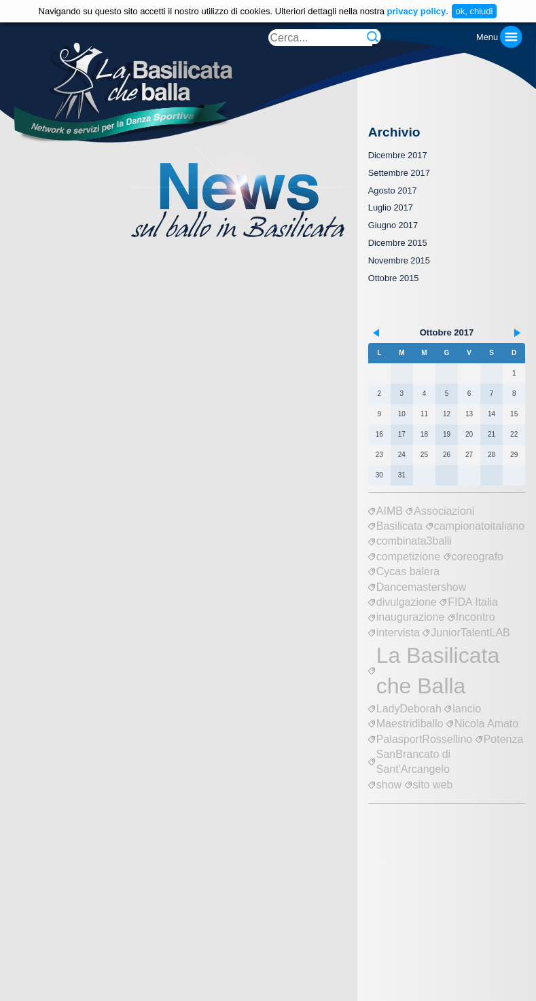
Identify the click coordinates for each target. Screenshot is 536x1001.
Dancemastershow (421, 587)
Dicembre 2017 (397, 155)
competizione (408, 556)
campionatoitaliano (479, 526)
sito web (433, 784)
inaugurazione (410, 617)
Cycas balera (408, 571)
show (388, 784)
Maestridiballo (410, 723)
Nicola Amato (486, 723)
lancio (466, 708)
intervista (398, 632)
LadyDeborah (409, 708)
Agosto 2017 (392, 190)
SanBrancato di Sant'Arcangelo (413, 761)
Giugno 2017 (393, 225)
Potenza (504, 739)
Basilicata (399, 526)
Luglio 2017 (390, 207)
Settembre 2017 (399, 173)
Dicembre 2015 (397, 243)
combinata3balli (414, 541)
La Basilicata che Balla (437, 670)
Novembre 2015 (399, 260)
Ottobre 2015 (393, 278)
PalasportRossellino (424, 739)
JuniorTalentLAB (470, 632)
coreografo (478, 556)
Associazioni (444, 511)
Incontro (475, 617)
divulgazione (406, 602)
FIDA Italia (473, 602)
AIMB (389, 511)
